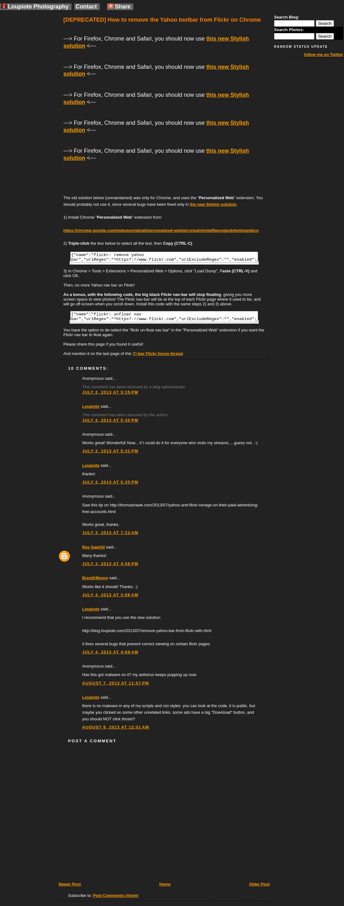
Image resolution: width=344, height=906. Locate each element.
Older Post (259, 888)
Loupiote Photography (35, 6)
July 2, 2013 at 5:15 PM (110, 396)
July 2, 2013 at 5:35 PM (110, 485)
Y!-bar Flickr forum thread (158, 357)
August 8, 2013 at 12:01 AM (115, 731)
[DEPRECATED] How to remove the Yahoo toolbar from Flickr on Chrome (162, 20)
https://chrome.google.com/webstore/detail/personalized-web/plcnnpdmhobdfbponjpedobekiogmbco (161, 230)
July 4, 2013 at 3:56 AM (110, 598)
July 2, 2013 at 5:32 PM (110, 454)
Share (119, 6)
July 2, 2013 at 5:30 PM (110, 424)
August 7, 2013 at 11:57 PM (115, 687)
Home (165, 888)
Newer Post (70, 888)
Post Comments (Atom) (115, 899)
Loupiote (90, 410)
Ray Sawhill (93, 551)
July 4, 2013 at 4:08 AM (110, 655)
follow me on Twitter (323, 54)
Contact (86, 6)
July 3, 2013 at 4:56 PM (110, 567)
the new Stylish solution (213, 204)
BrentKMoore (95, 581)
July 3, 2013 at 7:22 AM (110, 536)
